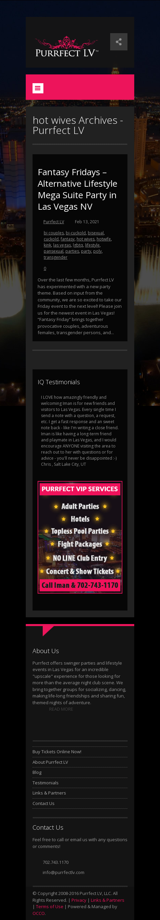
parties (72, 251)
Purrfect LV (53, 222)
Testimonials (46, 783)
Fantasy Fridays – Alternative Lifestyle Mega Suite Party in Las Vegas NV (77, 189)
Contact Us (44, 803)
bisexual (96, 233)
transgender (55, 257)
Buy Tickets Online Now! (57, 752)
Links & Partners (49, 793)
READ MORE (61, 709)
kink (47, 245)
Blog (37, 772)
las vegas (62, 245)
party (86, 251)
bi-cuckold (76, 233)
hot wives (86, 239)
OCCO (39, 913)
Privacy (79, 900)
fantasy (68, 239)
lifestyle (92, 245)
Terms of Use (49, 906)
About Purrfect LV (50, 762)
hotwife (104, 239)
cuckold (51, 239)
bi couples (54, 233)
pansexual (53, 251)
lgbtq (78, 245)
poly (97, 251)
